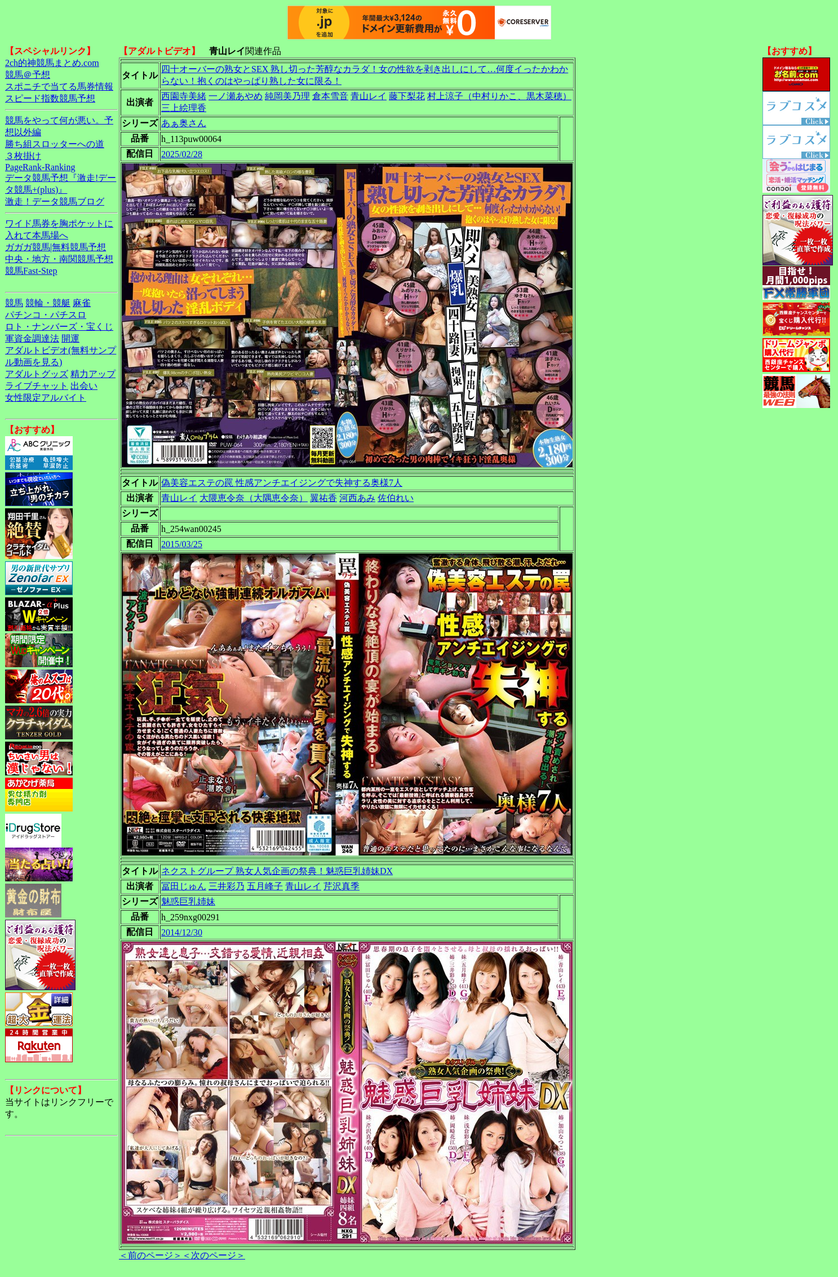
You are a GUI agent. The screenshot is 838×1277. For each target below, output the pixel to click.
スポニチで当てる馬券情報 (59, 86)
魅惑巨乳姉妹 (188, 901)
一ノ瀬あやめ (236, 96)
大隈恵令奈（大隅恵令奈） (253, 498)
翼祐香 (323, 498)
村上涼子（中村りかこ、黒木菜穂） (499, 96)
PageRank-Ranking (40, 167)
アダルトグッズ (36, 374)
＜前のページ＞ (150, 1255)
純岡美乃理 (287, 96)
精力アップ (93, 374)
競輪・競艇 (47, 303)
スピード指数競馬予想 (50, 98)
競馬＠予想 (27, 74)
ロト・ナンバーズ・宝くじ (59, 326)
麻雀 (82, 303)
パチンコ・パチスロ (45, 315)
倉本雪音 (330, 96)
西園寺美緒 (183, 96)
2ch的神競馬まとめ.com (52, 63)
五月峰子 (265, 886)
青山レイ (369, 96)
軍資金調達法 (32, 338)
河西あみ (357, 498)
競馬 (14, 303)
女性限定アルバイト (45, 397)
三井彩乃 (227, 886)
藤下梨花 (407, 96)
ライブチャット (36, 386)
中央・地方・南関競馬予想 (59, 259)
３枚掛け (23, 156)
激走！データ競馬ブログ (54, 201)
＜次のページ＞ (213, 1255)
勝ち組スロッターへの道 (54, 144)
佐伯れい (396, 498)
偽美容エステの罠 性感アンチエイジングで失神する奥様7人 (281, 482)
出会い (83, 386)
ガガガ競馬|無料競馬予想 (55, 247)
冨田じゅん (183, 886)
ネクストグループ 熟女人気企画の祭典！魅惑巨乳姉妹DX (277, 871)
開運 (70, 338)
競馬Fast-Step (31, 271)
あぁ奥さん (183, 123)
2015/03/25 (181, 544)
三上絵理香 (183, 108)
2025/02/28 (181, 154)
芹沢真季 (341, 886)
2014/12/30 (181, 932)
